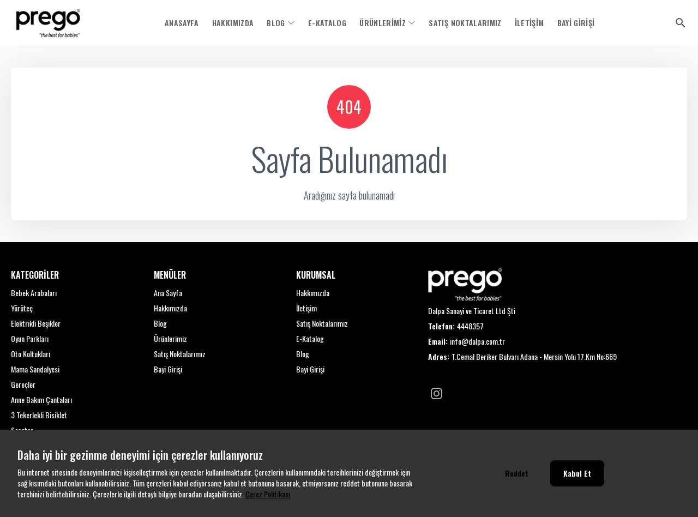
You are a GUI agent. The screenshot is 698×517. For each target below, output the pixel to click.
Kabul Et (577, 473)
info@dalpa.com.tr (477, 341)
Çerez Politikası (267, 494)
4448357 (470, 326)
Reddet (516, 473)
